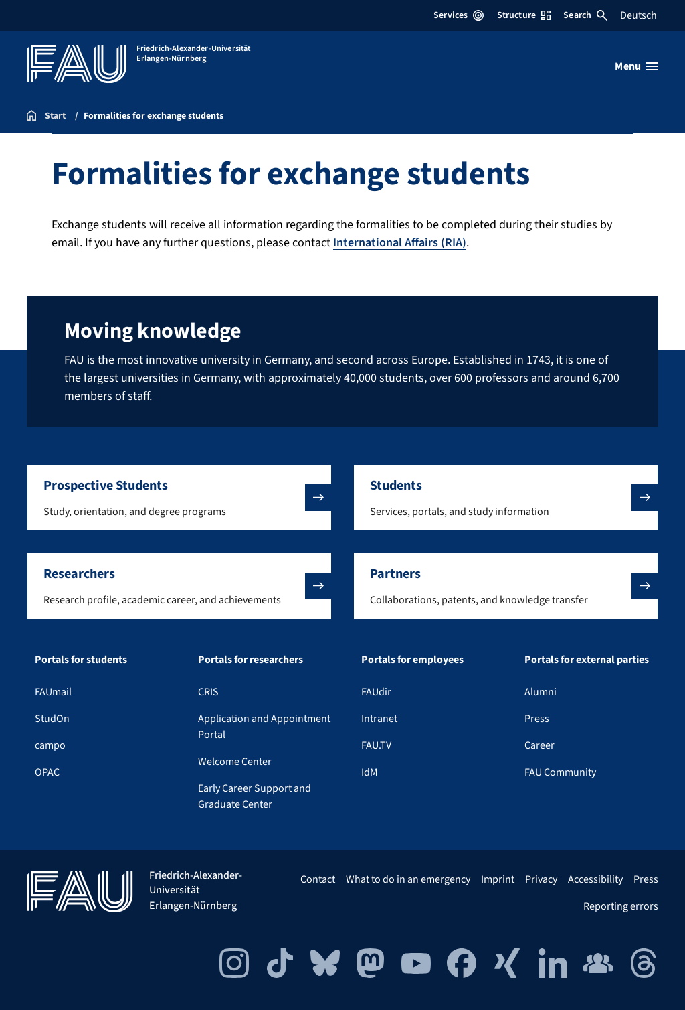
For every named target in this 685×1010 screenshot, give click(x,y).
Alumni (540, 691)
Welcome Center (235, 761)
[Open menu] (636, 66)
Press (536, 718)
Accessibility (595, 879)
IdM (369, 772)
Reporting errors (620, 906)
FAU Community (560, 772)
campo (50, 745)
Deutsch (638, 15)
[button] (179, 497)
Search (585, 15)
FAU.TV (376, 745)
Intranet (379, 718)
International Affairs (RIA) (399, 242)
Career (539, 745)
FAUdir (376, 691)
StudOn (52, 718)
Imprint (497, 879)
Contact (317, 879)
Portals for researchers (250, 659)
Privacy (541, 879)
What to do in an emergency (408, 879)
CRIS (208, 691)
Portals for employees (412, 659)
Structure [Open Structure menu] (524, 15)
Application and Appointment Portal (264, 726)
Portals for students (81, 659)
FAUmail (53, 691)
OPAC (47, 772)
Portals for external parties (586, 659)
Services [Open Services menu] (458, 15)
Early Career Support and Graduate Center (254, 796)
